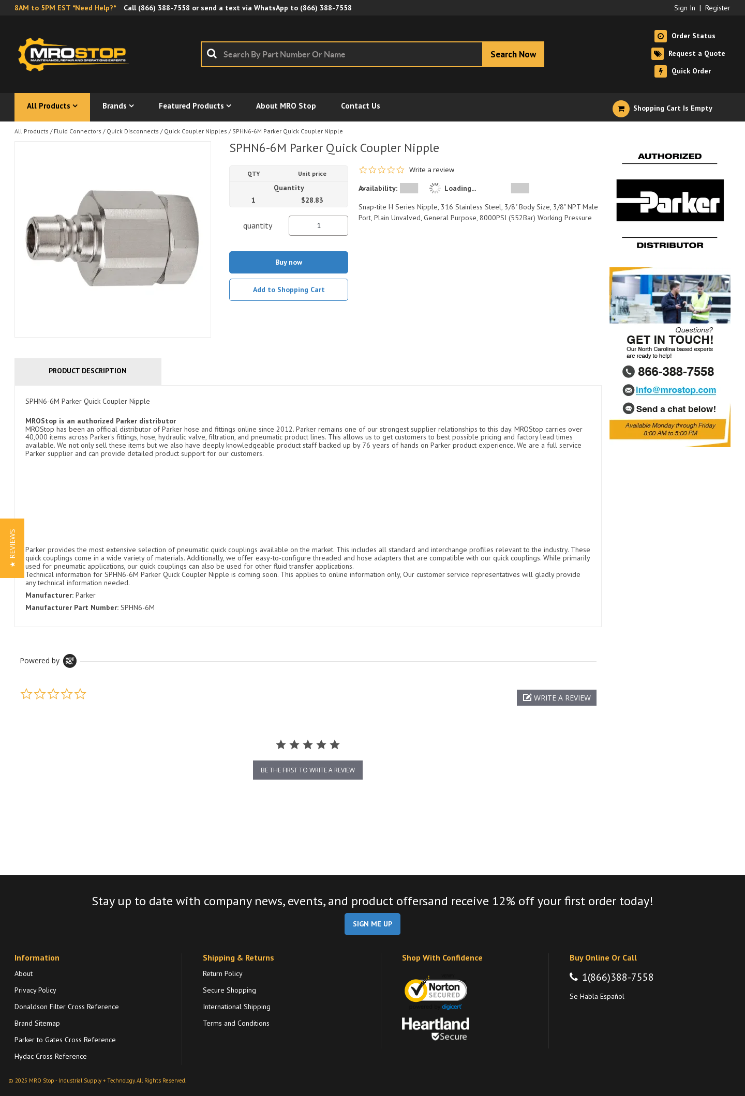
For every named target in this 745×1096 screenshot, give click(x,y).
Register (718, 8)
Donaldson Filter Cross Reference (66, 1006)
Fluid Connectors (77, 131)
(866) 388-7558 (164, 8)
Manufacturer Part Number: (71, 607)
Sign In (684, 8)
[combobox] (372, 54)
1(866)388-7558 (618, 977)
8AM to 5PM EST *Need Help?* (65, 8)
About (23, 973)
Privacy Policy (35, 990)
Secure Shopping (229, 990)
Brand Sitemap (37, 1023)
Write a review (431, 169)
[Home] (76, 54)
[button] (557, 698)
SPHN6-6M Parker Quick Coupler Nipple (287, 131)
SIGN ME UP (372, 923)
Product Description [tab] (88, 370)
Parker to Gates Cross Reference (65, 1039)
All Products (31, 131)
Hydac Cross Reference (50, 1056)
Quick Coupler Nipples (195, 131)
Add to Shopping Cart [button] (289, 289)
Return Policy (223, 973)
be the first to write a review (308, 770)
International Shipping (237, 1006)
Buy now (288, 262)
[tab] (308, 506)
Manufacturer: (49, 595)
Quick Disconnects (133, 131)
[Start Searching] (513, 54)
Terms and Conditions (236, 1023)
